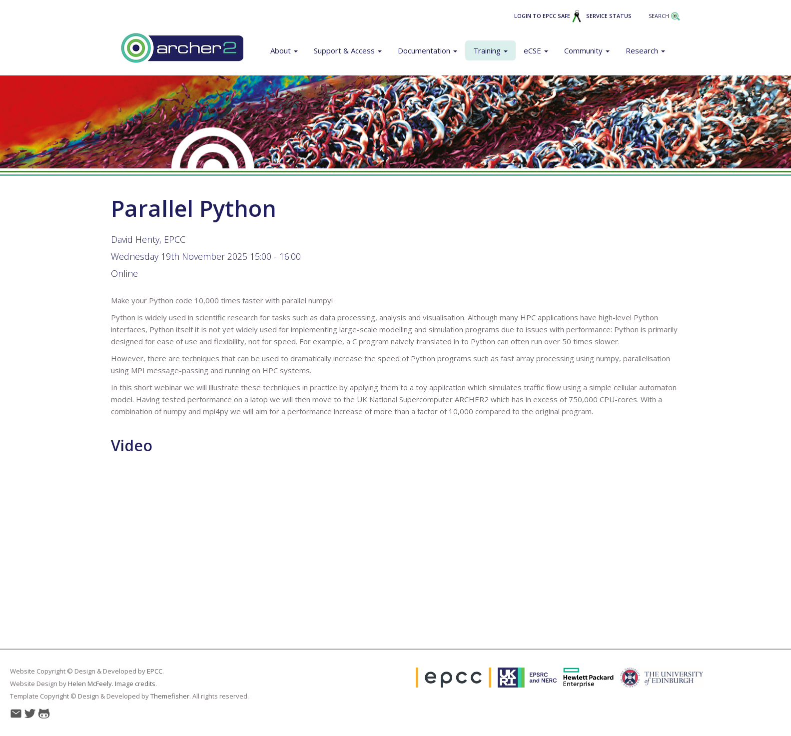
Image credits (135, 683)
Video (131, 445)
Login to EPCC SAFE (548, 15)
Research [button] (645, 50)
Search (665, 15)
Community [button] (587, 50)
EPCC (154, 671)
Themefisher (169, 696)
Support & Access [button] (348, 50)
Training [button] (490, 50)
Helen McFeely (90, 683)
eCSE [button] (536, 50)
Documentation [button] (427, 50)
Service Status (609, 15)
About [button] (284, 50)
